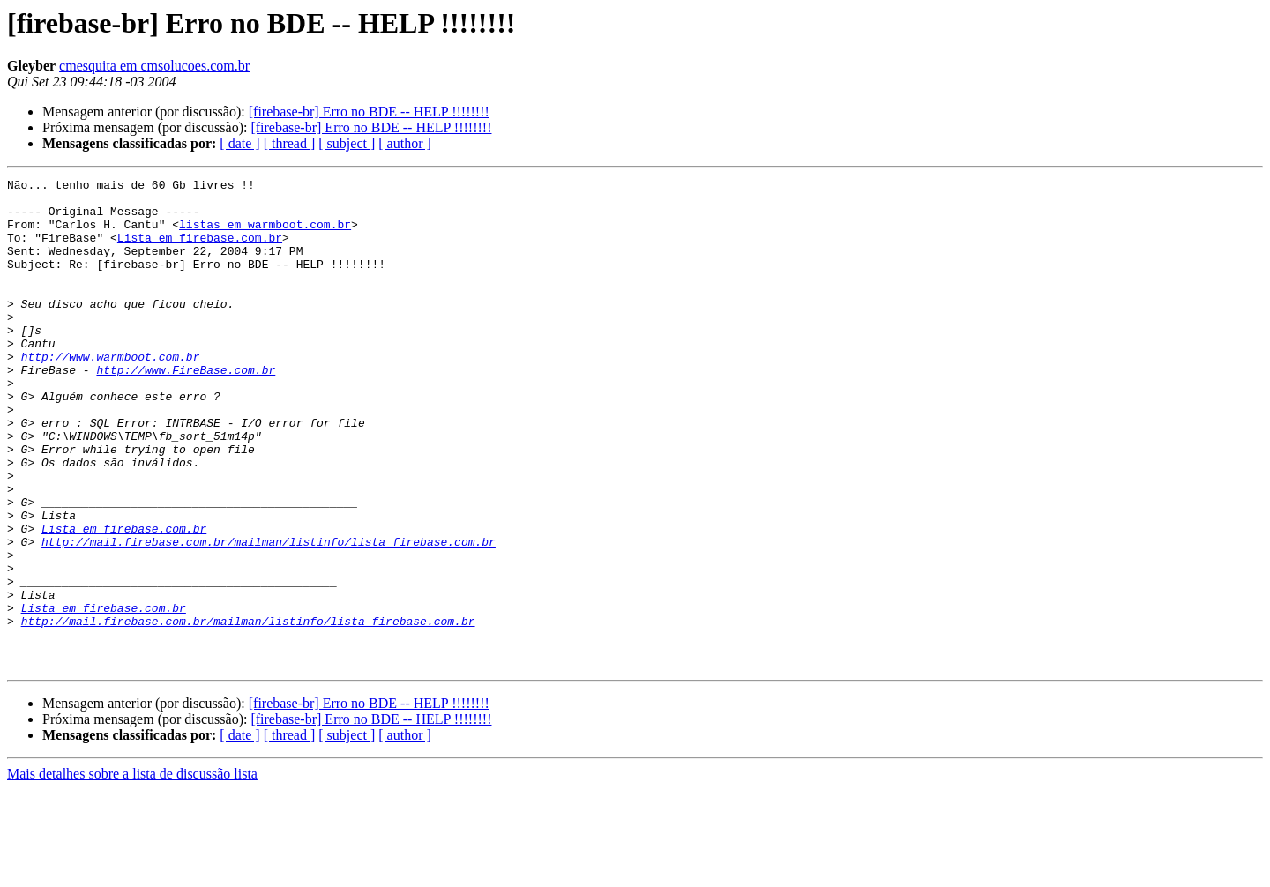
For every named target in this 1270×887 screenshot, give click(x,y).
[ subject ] (346, 143)
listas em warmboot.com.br (265, 234)
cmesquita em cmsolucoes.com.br (154, 65)
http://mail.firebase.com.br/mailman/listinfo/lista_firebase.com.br (268, 615)
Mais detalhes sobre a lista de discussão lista (132, 871)
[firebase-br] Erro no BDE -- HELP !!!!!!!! (369, 111)
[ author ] (404, 143)
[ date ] (239, 143)
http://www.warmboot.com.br (110, 393)
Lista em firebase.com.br (199, 250)
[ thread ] (290, 143)
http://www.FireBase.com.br (185, 409)
